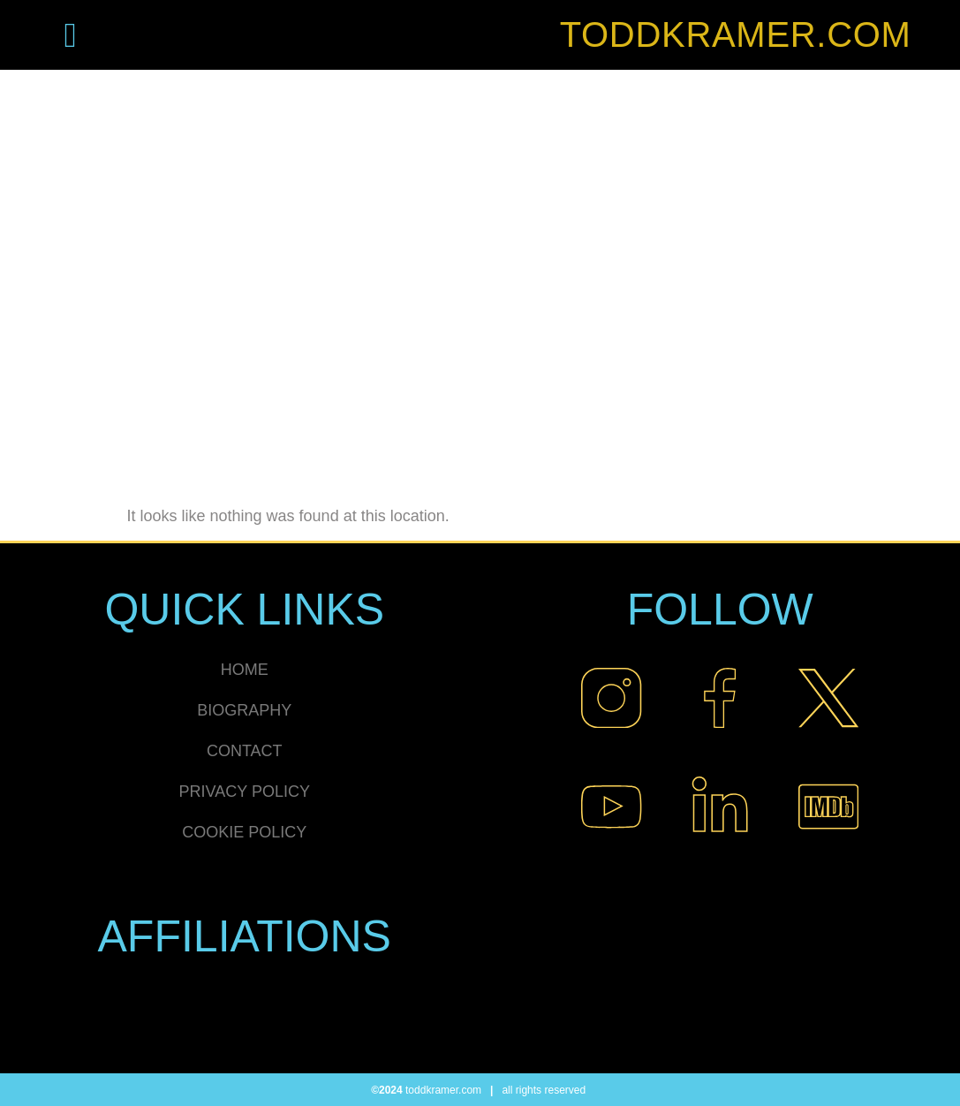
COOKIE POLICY (244, 832)
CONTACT (245, 751)
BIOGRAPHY (244, 710)
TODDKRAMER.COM (735, 34)
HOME (244, 669)
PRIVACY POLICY (244, 791)
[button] (71, 35)
